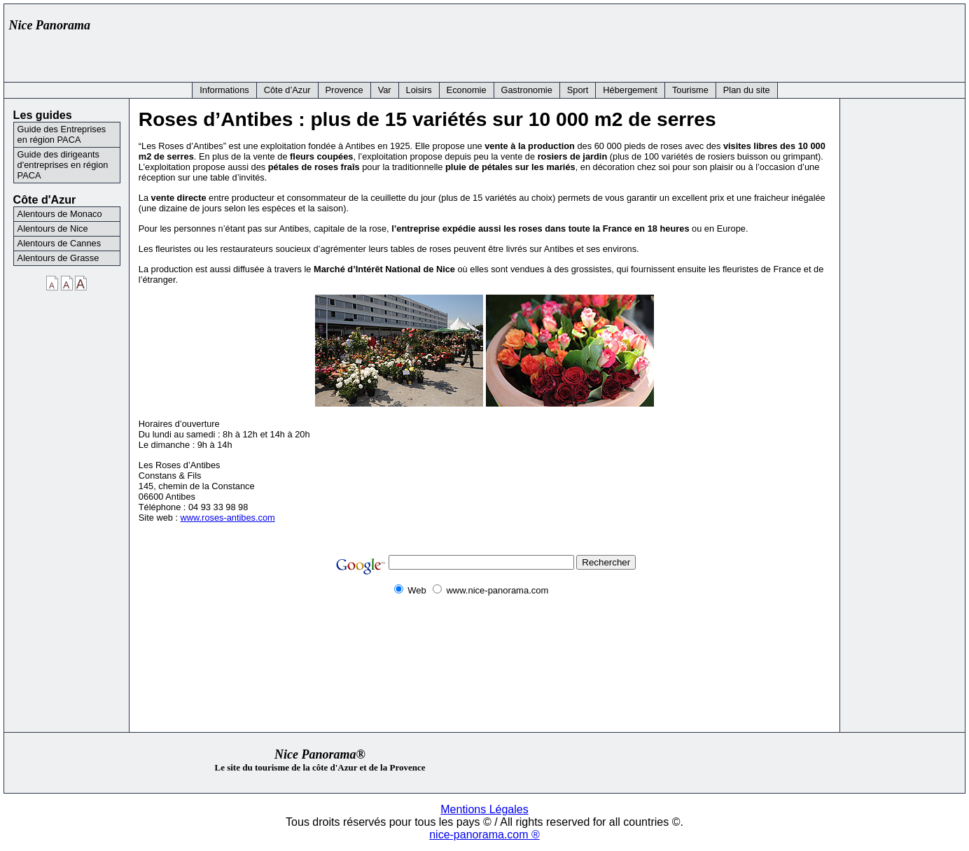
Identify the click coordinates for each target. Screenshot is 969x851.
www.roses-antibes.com (228, 517)
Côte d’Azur (287, 90)
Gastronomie (526, 90)
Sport (578, 90)
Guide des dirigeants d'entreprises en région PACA (63, 165)
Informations (224, 90)
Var (384, 90)
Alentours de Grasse (58, 258)
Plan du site (746, 90)
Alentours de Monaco (60, 214)
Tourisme (690, 90)
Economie (467, 90)
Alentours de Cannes (60, 243)
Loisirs (419, 90)
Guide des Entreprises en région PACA (62, 134)
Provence (344, 90)
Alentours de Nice (53, 228)
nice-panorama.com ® (484, 835)
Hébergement (630, 90)
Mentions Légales (484, 809)
